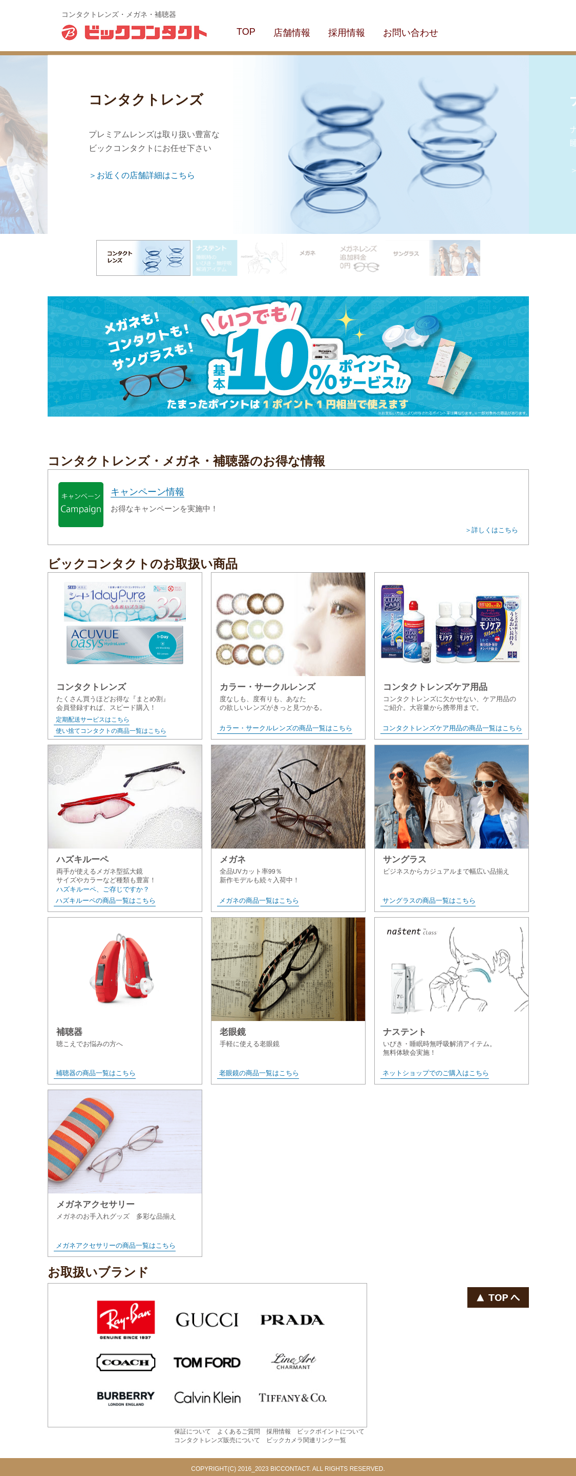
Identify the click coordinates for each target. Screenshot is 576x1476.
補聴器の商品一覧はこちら (96, 1073)
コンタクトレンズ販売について (217, 1440)
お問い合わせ (410, 33)
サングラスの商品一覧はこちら (429, 900)
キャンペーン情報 (147, 492)
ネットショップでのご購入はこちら (435, 1073)
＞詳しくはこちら (491, 530)
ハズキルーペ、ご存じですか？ (103, 889)
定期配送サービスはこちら (93, 719)
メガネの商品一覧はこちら (259, 900)
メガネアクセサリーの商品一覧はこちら (116, 1245)
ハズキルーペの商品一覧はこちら (106, 900)
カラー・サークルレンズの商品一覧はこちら (285, 728)
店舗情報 (291, 33)
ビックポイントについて (331, 1431)
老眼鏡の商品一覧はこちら (259, 1073)
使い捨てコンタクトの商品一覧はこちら (111, 730)
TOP (246, 32)
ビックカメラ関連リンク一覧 (306, 1440)
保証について (192, 1431)
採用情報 (346, 33)
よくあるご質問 (238, 1431)
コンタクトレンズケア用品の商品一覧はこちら (452, 728)
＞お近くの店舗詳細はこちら (142, 175)
